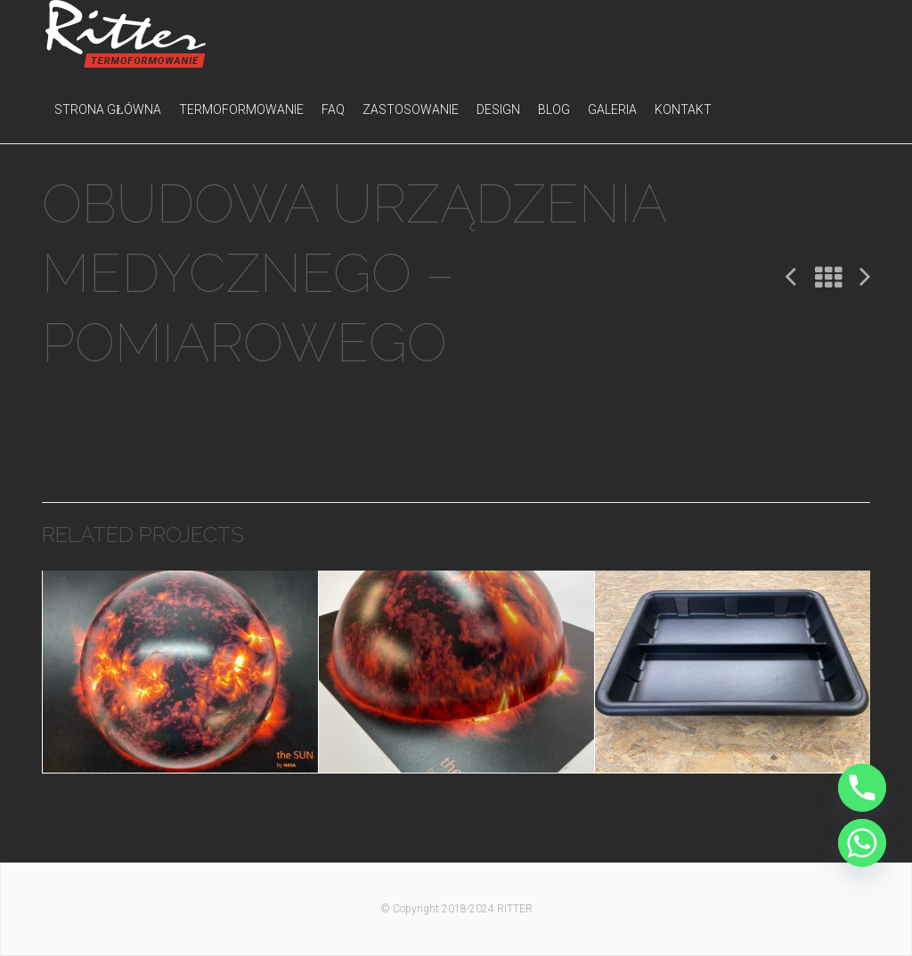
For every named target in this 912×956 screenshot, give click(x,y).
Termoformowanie (241, 109)
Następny (864, 275)
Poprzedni (791, 275)
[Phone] (862, 788)
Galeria (612, 109)
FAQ (333, 109)
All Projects (828, 278)
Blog (554, 109)
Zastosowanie (410, 109)
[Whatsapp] (862, 843)
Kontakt (683, 109)
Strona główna (107, 109)
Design (498, 109)
